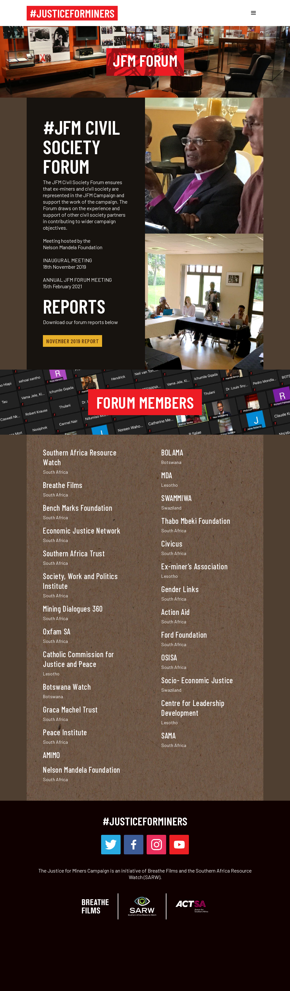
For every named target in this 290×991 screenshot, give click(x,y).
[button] (253, 13)
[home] (72, 13)
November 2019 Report (72, 341)
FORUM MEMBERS (145, 402)
